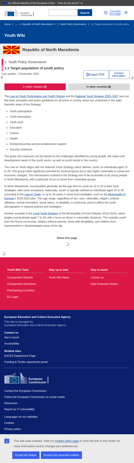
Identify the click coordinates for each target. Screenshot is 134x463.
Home (7, 24)
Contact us (97, 277)
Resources (10, 403)
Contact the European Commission (25, 390)
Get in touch (11, 337)
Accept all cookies (26, 455)
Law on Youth (33, 194)
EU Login (12, 296)
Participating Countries (21, 290)
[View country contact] (119, 74)
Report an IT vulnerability (19, 409)
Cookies (9, 422)
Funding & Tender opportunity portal (26, 361)
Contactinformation (118, 74)
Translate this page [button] (115, 12)
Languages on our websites (21, 416)
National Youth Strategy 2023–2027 (97, 96)
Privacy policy (12, 429)
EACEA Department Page (20, 355)
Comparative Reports (20, 277)
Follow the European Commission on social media (34, 397)
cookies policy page (67, 441)
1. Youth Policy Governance (71, 24)
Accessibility (11, 343)
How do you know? (70, 3)
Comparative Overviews (21, 283)
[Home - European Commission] (20, 13)
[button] (106, 13)
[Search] (63, 12)
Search (84, 12)
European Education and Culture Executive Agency (37, 317)
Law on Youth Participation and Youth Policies (37, 96)
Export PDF (97, 74)
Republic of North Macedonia (37, 24)
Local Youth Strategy (45, 213)
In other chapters (33, 86)
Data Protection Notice (104, 283)
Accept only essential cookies (61, 455)
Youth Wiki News (59, 277)
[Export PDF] (96, 74)
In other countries (97, 86)
